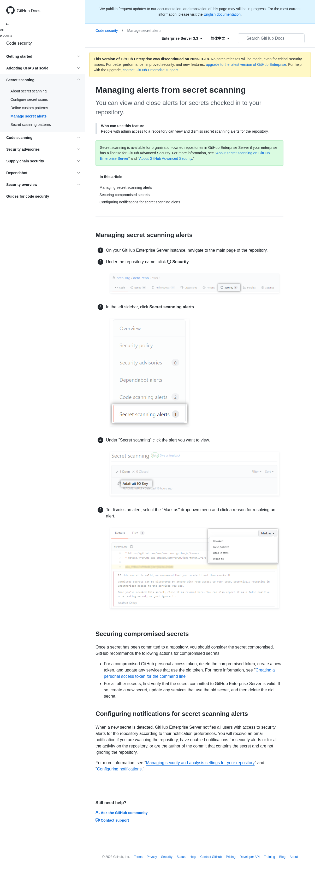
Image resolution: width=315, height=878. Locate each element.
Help (193, 857)
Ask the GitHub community (122, 813)
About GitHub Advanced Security (165, 158)
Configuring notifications (119, 769)
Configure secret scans (29, 99)
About (294, 857)
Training (269, 857)
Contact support (112, 820)
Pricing (231, 857)
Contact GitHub (211, 857)
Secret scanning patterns (30, 124)
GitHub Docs (28, 11)
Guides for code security (27, 196)
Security (166, 857)
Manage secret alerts (28, 116)
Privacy (152, 857)
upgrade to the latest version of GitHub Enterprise (246, 64)
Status (181, 857)
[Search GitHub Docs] (271, 38)
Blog (282, 857)
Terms (138, 857)
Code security (19, 43)
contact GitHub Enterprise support (150, 70)
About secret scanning (28, 91)
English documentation (222, 14)
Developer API (250, 857)
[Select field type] (181, 38)
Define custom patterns (29, 108)
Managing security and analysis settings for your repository (200, 763)
